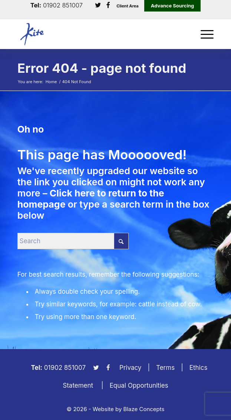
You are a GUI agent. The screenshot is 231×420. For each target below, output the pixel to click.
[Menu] (203, 34)
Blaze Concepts (144, 409)
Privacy (130, 367)
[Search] (73, 241)
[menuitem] (203, 34)
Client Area (127, 6)
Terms (165, 367)
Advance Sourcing (172, 6)
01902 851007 (63, 5)
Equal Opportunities (139, 385)
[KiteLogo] (96, 34)
